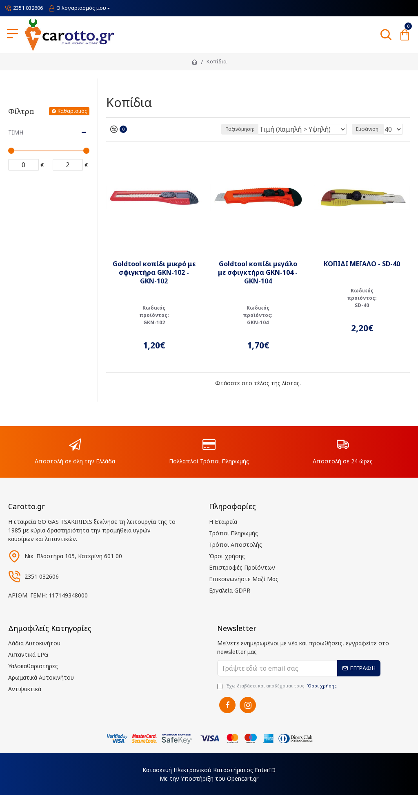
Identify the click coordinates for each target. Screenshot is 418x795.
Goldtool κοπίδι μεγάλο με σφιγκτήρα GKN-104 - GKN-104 (258, 272)
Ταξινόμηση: (239, 129)
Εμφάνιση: (368, 129)
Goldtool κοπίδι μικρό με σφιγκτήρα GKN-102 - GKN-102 (154, 272)
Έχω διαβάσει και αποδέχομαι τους (277, 686)
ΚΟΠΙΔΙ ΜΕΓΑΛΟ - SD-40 (362, 264)
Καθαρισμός (72, 111)
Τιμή (15, 132)
